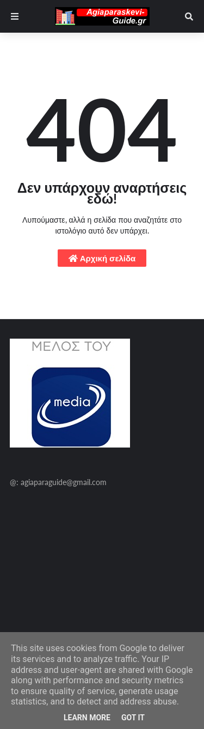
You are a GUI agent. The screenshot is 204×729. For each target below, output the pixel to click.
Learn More (87, 717)
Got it (133, 717)
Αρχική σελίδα (102, 258)
